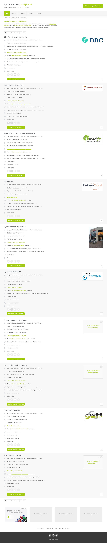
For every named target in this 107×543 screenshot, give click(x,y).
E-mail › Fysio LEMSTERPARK (14, 287)
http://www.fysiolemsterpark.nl (18, 290)
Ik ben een (93, 6)
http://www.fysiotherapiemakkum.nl (19, 474)
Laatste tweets (11, 116)
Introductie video (11, 68)
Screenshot (31, 55)
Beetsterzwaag (16, 139)
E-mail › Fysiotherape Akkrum (14, 425)
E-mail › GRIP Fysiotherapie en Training (16, 380)
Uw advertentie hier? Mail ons (41, 514)
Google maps (23, 43)
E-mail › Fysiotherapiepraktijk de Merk (16, 242)
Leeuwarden (16, 91)
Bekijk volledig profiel (16, 79)
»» (24, 32)
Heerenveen (16, 43)
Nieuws (14, 13)
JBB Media (52, 539)
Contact (31, 13)
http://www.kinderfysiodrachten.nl (19, 338)
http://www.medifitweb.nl (17, 152)
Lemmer (15, 278)
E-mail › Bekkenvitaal (12, 197)
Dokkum (15, 371)
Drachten (15, 326)
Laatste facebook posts (22, 116)
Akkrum (14, 416)
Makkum (15, 461)
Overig (39, 13)
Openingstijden (11, 161)
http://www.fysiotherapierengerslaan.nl (20, 104)
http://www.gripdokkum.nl (17, 383)
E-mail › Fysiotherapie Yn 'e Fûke (15, 470)
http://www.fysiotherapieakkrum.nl (19, 429)
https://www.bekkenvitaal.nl (17, 200)
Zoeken (22, 13)
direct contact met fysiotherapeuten (22, 25)
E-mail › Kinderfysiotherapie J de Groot (16, 335)
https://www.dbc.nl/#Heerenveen (19, 55)
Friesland (9, 43)
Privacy (56, 539)
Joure (14, 232)
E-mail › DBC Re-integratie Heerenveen (16, 52)
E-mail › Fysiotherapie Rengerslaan (15, 100)
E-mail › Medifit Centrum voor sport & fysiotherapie (19, 149)
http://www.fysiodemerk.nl (17, 245)
